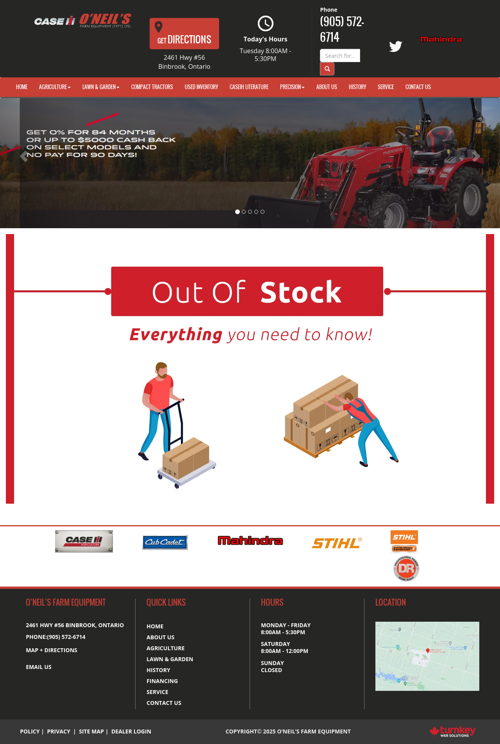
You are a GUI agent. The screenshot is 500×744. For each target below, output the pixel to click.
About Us (326, 87)
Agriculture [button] (55, 87)
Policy (29, 731)
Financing (162, 681)
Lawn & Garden (169, 659)
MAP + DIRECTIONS (51, 650)
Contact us (163, 702)
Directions (183, 33)
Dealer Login (131, 731)
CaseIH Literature (249, 87)
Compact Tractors (152, 87)
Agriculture (165, 648)
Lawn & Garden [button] (101, 87)
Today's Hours (265, 39)
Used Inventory (201, 87)
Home (21, 87)
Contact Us (418, 87)
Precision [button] (292, 87)
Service (386, 87)
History (357, 87)
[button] (37, 163)
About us (160, 637)
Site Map (91, 731)
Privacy (58, 731)
